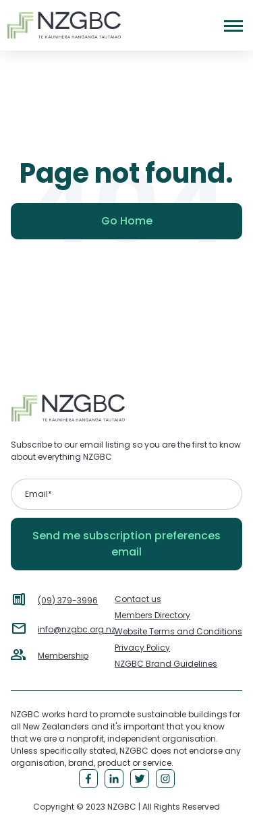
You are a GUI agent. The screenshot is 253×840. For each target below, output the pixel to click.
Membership (63, 655)
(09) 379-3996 (68, 600)
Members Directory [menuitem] (152, 615)
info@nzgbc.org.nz (76, 629)
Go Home (126, 221)
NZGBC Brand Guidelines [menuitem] (166, 663)
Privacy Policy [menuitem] (142, 647)
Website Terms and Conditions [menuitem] (178, 631)
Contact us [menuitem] (138, 599)
